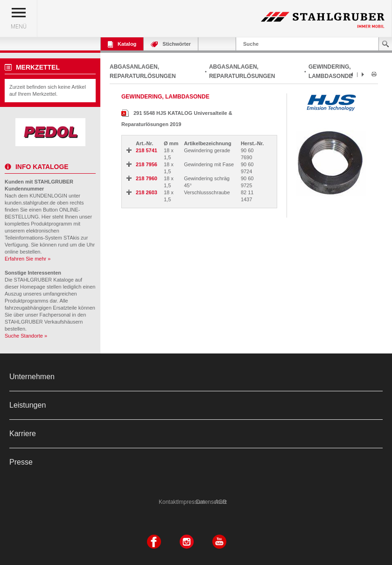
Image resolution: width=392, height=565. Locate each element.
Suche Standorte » (26, 336)
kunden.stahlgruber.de (30, 202)
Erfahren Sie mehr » (27, 258)
